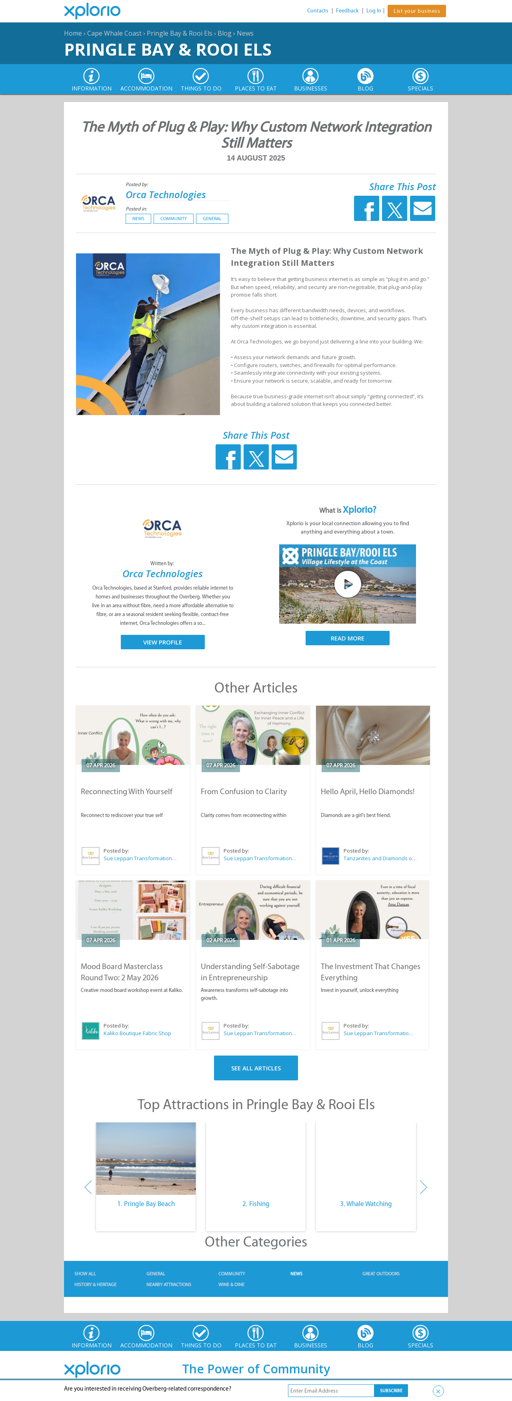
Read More (347, 638)
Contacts (317, 10)
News (245, 33)
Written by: (162, 563)
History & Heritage (95, 1284)
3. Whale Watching (366, 1204)
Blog (225, 33)
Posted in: (136, 209)
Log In (373, 10)
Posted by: (137, 184)
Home (73, 33)
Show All (85, 1274)
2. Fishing (256, 1204)
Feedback (347, 10)
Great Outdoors (381, 1274)
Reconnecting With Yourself (126, 791)
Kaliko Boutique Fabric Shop (137, 1033)
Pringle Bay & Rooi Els (179, 33)
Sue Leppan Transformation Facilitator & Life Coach (140, 858)
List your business (417, 11)
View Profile (162, 642)
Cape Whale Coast (114, 33)
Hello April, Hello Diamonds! (368, 791)
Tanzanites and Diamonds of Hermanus (380, 858)
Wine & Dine (231, 1284)
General (212, 218)
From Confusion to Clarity (244, 791)
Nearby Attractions (168, 1284)
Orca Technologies (166, 194)
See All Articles (256, 1068)
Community (173, 218)
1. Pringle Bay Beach (146, 1204)
